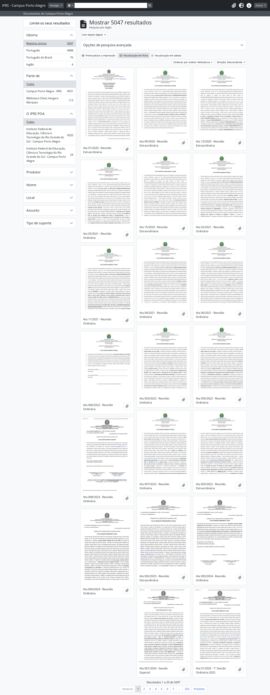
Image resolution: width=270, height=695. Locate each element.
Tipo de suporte (38, 223)
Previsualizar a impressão (98, 55)
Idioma (32, 35)
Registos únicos (49, 44)
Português (49, 51)
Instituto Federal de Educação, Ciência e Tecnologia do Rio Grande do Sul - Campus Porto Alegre (49, 135)
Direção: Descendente (230, 62)
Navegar (55, 5)
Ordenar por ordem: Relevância (192, 62)
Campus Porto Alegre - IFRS (49, 92)
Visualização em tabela (166, 55)
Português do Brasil (49, 58)
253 (187, 689)
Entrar (260, 5)
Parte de (33, 75)
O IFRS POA (35, 113)
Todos (30, 84)
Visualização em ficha (134, 55)
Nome (31, 185)
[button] (234, 5)
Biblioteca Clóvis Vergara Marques (49, 100)
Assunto (32, 210)
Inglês (49, 65)
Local (30, 197)
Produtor (33, 172)
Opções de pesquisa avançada (107, 45)
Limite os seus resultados (50, 23)
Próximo (199, 689)
